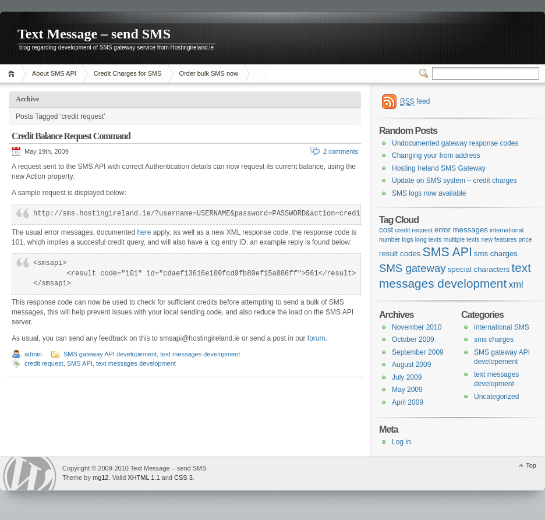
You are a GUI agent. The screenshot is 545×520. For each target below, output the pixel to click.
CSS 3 (183, 477)
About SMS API (54, 73)
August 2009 (411, 364)
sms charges (494, 339)
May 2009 (407, 389)
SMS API (80, 363)
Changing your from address (436, 155)
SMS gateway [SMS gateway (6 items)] (412, 268)
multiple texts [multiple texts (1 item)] (461, 239)
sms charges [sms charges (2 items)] (496, 253)
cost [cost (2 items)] (386, 229)
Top (531, 465)
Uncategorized (496, 396)
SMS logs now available (429, 193)
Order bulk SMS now (208, 73)
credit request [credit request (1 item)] (414, 230)
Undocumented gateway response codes (455, 143)
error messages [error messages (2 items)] (461, 229)
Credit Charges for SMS (128, 73)
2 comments (340, 151)
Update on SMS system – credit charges (454, 180)
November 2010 (416, 327)
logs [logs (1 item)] (407, 239)
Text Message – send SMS (94, 33)
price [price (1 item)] (525, 239)
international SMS (501, 327)
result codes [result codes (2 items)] (399, 253)
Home (13, 74)
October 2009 (413, 339)
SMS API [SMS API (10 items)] (447, 252)
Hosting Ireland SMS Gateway (439, 168)
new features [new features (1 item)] (499, 239)
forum (316, 338)
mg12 (101, 477)
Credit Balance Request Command (71, 136)
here (144, 232)
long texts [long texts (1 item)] (428, 239)
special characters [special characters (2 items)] (479, 269)
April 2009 (407, 402)
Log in (401, 442)
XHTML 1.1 (144, 477)
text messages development (200, 354)
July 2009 (407, 377)
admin (33, 354)
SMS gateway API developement (110, 354)
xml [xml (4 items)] (515, 284)
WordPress (29, 473)
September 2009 (418, 352)
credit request (43, 363)
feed (415, 101)
